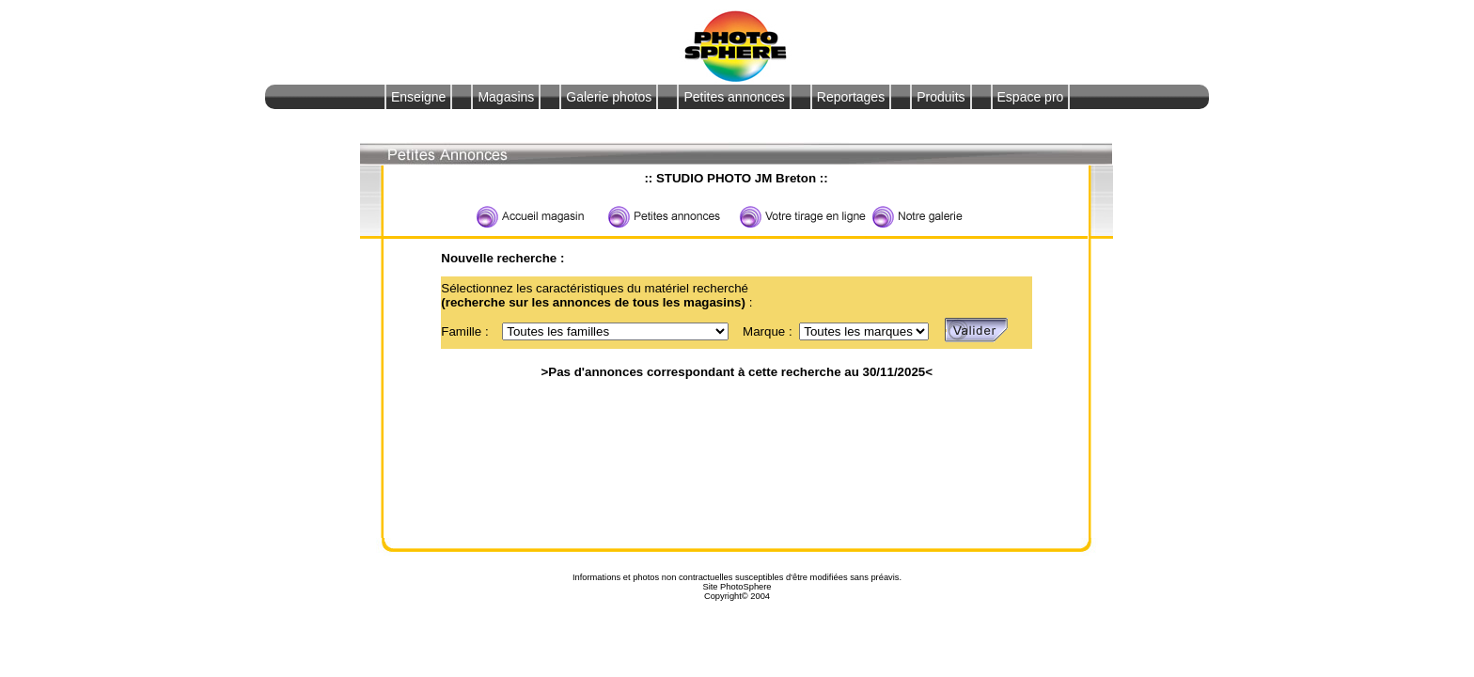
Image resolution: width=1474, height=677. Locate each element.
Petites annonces (733, 96)
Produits (940, 96)
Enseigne (418, 96)
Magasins (506, 96)
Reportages (851, 96)
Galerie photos (608, 96)
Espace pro (1030, 96)
